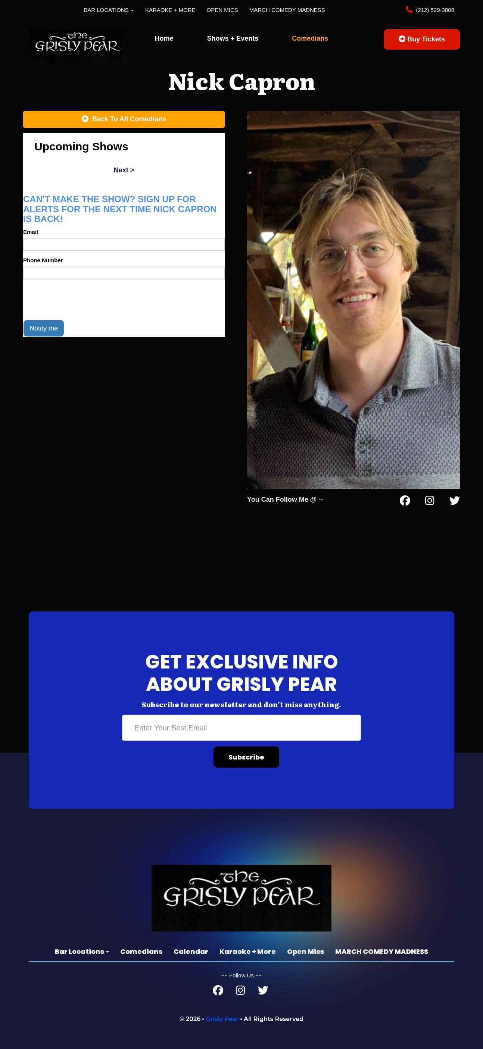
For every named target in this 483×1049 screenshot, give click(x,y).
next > (124, 170)
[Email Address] (241, 728)
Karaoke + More (170, 10)
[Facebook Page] (405, 502)
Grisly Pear (222, 1019)
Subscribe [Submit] (246, 757)
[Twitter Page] (454, 502)
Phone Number (43, 260)
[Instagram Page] (429, 502)
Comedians (310, 38)
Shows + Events (233, 38)
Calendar (191, 951)
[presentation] (80, 299)
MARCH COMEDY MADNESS (287, 10)
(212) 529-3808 (434, 10)
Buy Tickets (422, 39)
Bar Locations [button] (109, 10)
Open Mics (222, 10)
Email (30, 232)
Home (164, 38)
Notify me (43, 328)
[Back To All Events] (124, 119)
